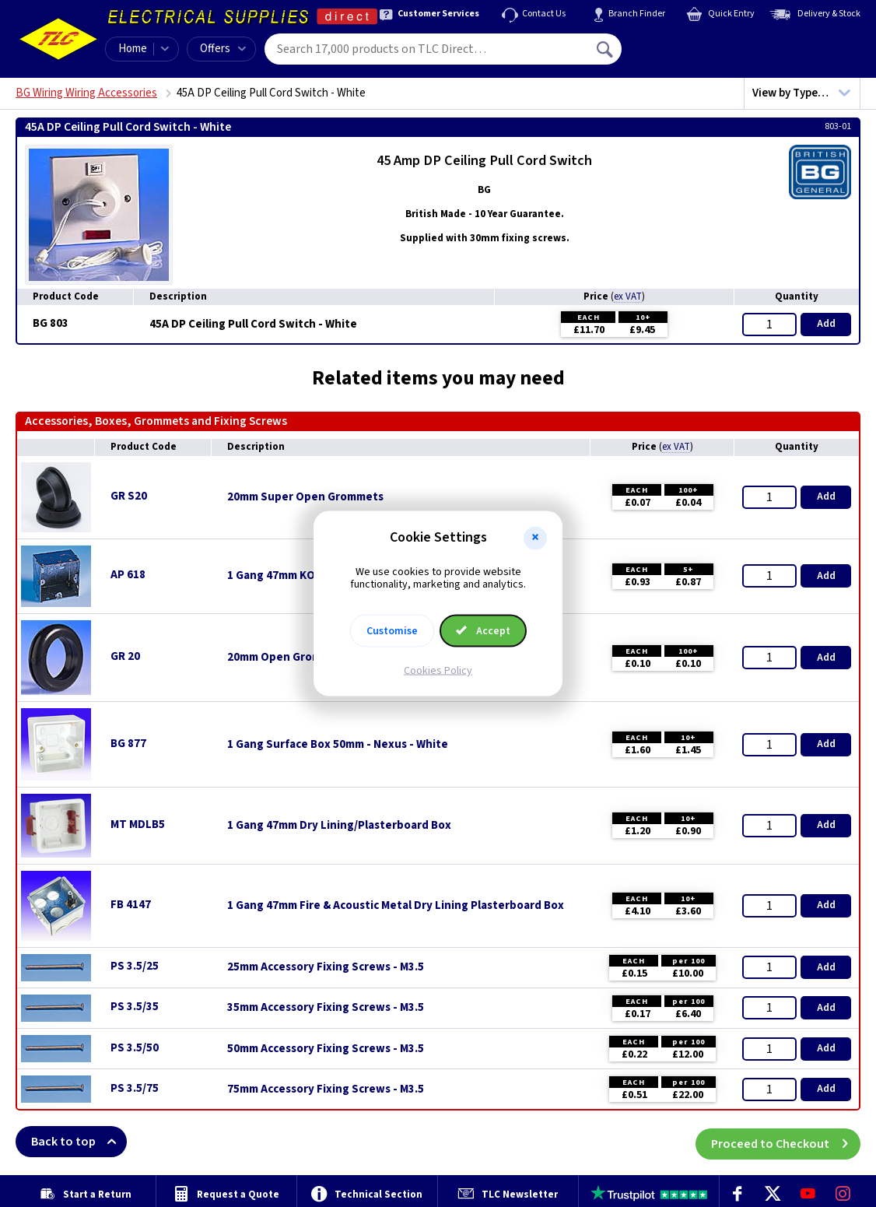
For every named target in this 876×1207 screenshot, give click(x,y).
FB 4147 (130, 904)
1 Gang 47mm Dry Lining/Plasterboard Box (339, 826)
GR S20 (128, 496)
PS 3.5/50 (134, 1048)
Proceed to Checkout (785, 1141)
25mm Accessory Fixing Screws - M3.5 (325, 967)
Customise (392, 631)
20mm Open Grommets (288, 658)
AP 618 (127, 575)
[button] (535, 537)
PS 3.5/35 (134, 1006)
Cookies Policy (438, 671)
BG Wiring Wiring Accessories (86, 93)
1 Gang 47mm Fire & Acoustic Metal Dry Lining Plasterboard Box (395, 906)
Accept (483, 631)
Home (132, 48)
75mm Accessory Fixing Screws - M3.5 (325, 1089)
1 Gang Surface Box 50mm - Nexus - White (337, 745)
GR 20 (125, 656)
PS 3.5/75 (134, 1088)
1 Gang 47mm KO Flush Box (298, 576)
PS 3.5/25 (134, 966)
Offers (223, 48)
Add (826, 324)
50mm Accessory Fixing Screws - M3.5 (325, 1049)
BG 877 (128, 743)
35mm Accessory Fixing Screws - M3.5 (325, 1008)
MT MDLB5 (137, 824)
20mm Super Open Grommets (305, 497)
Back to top (79, 1141)
